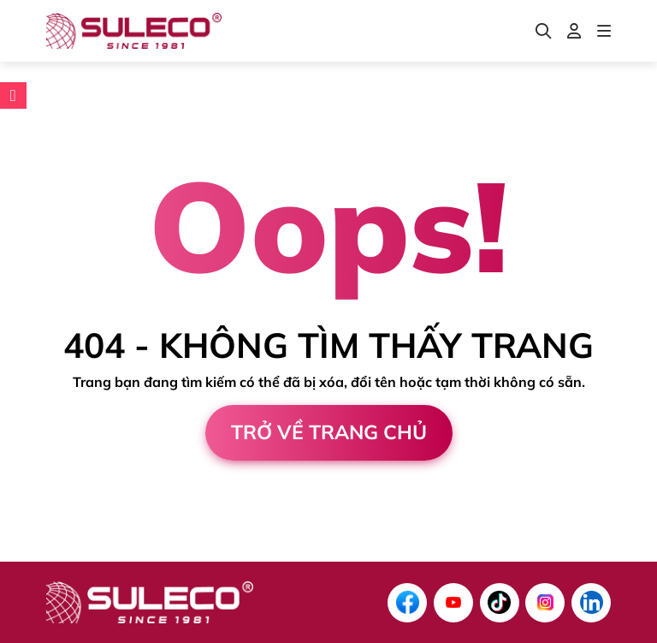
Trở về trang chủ (329, 432)
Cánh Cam (162, 554)
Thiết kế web (46, 554)
